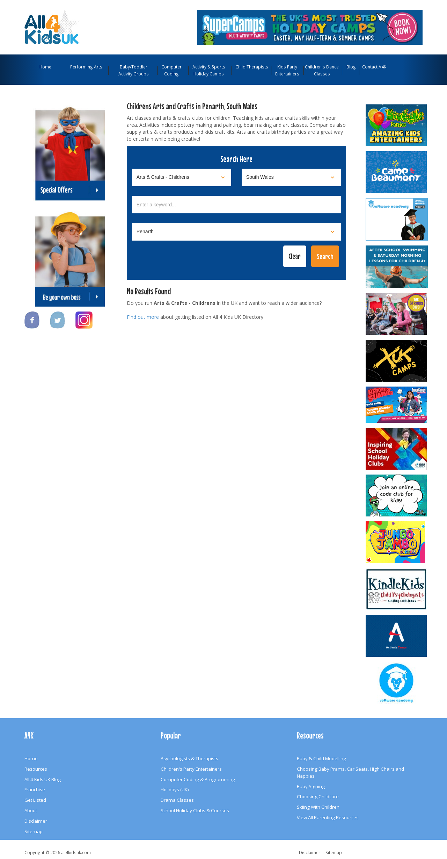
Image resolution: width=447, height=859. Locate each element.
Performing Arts (86, 66)
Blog (351, 66)
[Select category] (181, 177)
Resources (35, 769)
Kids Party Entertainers (287, 70)
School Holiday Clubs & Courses (195, 810)
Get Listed (35, 800)
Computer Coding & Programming (198, 779)
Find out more (143, 317)
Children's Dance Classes (322, 70)
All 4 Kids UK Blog (42, 779)
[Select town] (236, 232)
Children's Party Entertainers (191, 769)
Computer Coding (171, 70)
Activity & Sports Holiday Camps (208, 70)
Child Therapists (251, 66)
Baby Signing (311, 786)
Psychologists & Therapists (189, 758)
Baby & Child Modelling (321, 758)
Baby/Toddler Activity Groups (133, 70)
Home (45, 66)
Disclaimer (35, 821)
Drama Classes (177, 800)
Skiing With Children (318, 807)
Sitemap (33, 831)
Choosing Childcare (318, 796)
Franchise (34, 789)
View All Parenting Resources (328, 817)
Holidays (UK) (175, 789)
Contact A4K (374, 66)
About (30, 810)
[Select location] (291, 177)
